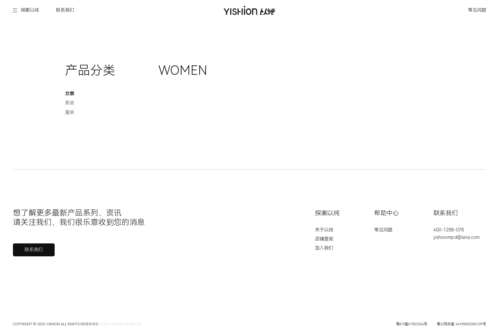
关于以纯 (324, 230)
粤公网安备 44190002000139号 (461, 324)
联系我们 (65, 10)
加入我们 (324, 248)
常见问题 (477, 10)
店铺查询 (324, 239)
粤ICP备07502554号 (411, 324)
